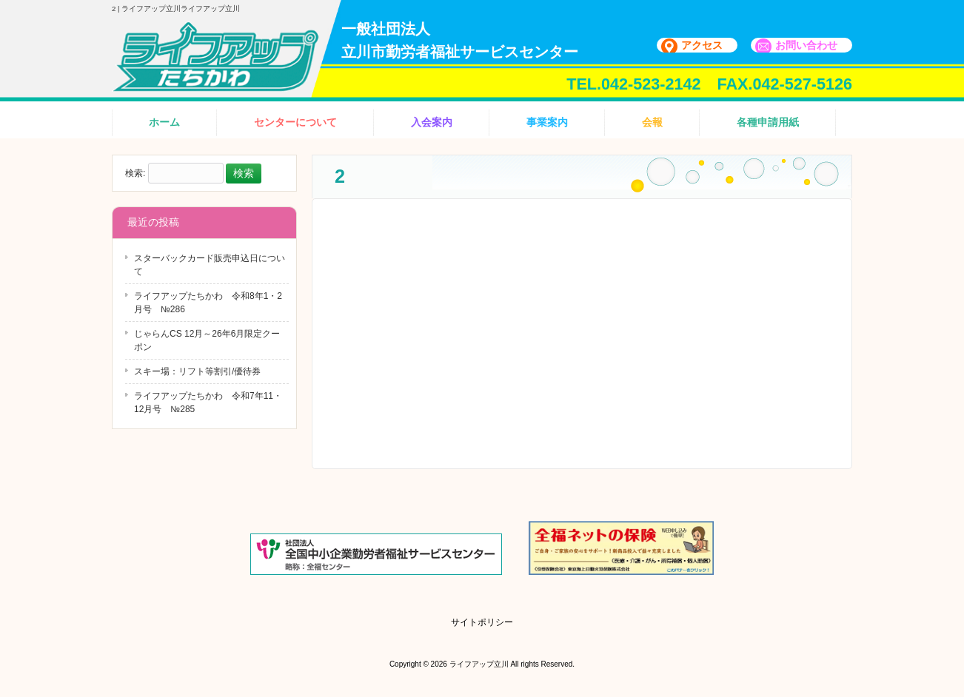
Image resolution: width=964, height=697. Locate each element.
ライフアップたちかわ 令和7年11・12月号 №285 (208, 402)
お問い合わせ (806, 45)
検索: (135, 174)
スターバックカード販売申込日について (209, 265)
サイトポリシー (482, 622)
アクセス (702, 45)
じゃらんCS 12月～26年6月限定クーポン (207, 340)
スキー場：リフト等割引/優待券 (197, 371)
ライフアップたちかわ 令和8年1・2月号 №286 (208, 302)
